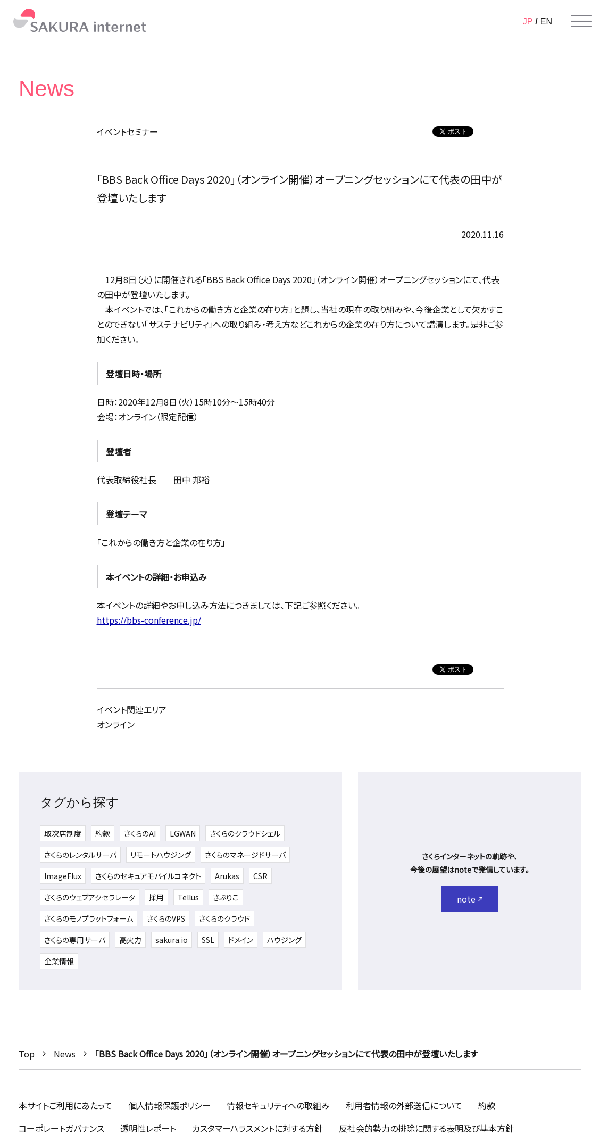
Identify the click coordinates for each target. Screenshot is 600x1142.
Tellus (188, 897)
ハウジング (284, 939)
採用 (156, 897)
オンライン (116, 724)
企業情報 (59, 961)
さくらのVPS (166, 918)
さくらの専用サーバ (74, 939)
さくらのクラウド (224, 918)
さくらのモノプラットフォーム (88, 918)
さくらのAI (140, 833)
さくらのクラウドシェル (245, 833)
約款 (102, 833)
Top (27, 1053)
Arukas (227, 876)
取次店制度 (62, 833)
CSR (260, 876)
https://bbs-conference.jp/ (149, 620)
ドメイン (240, 939)
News (65, 1053)
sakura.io (171, 939)
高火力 (130, 939)
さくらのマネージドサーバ (245, 854)
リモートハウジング (160, 854)
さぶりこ (226, 897)
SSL (208, 939)
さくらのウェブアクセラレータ (89, 897)
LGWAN (183, 833)
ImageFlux (62, 876)
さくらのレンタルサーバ (80, 854)
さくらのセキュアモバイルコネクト (148, 876)
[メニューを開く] (581, 21)
